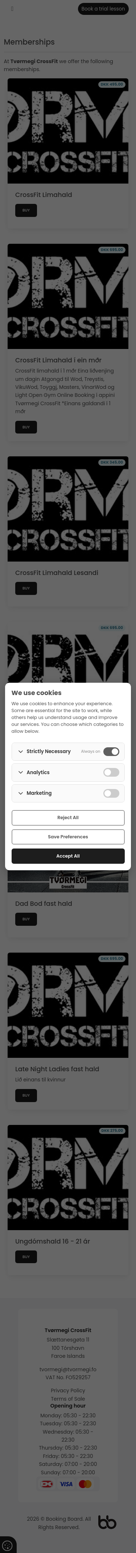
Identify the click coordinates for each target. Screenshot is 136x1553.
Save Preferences (68, 837)
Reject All (68, 817)
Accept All (67, 856)
